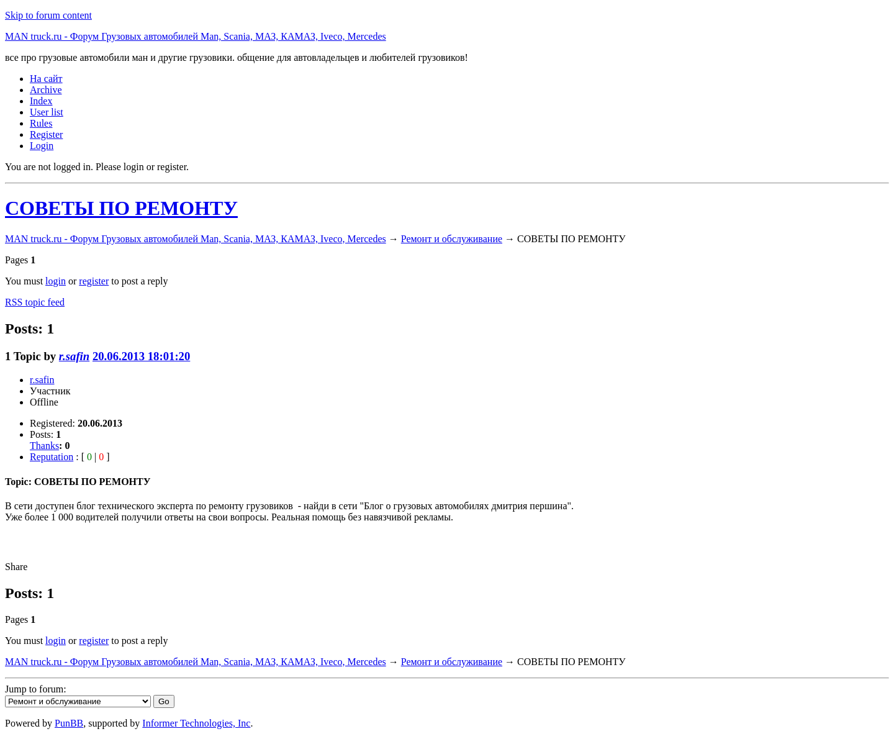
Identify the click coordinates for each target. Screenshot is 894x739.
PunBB (69, 723)
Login (41, 145)
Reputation (51, 456)
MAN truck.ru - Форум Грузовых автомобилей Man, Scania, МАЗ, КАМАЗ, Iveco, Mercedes (195, 36)
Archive (46, 89)
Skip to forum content (48, 15)
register (94, 281)
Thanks (44, 445)
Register (46, 134)
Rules (41, 123)
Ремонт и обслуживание (451, 238)
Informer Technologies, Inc (196, 723)
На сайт (46, 78)
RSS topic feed (35, 302)
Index (41, 101)
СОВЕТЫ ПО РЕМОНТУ (121, 208)
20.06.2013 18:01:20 (141, 356)
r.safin (74, 356)
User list (46, 112)
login (55, 281)
